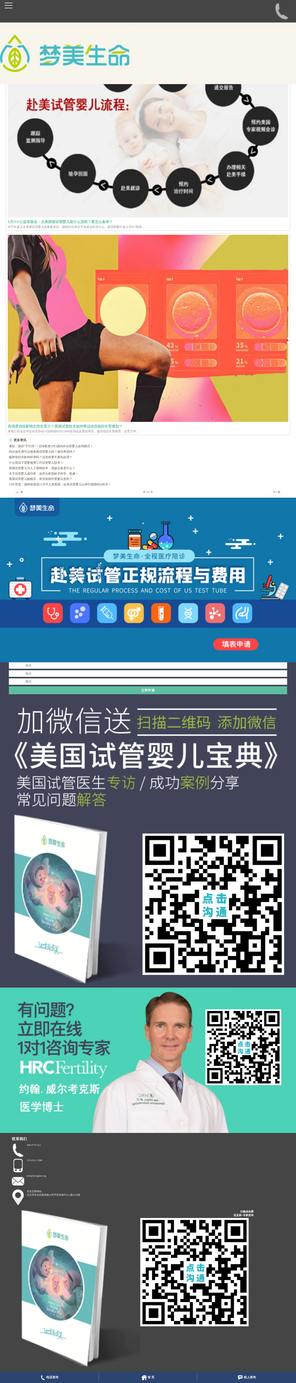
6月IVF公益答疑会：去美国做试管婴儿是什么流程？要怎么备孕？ (60, 222)
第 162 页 (148, 491)
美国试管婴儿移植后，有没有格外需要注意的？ (40, 478)
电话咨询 (49, 1377)
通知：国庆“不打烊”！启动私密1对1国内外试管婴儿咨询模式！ (51, 446)
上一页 (19, 492)
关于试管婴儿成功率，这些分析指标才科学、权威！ (43, 473)
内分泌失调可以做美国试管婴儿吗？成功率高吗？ (42, 451)
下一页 (276, 492)
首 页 (147, 1377)
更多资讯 (20, 440)
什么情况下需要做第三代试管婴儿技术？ (36, 462)
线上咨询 (246, 1377)
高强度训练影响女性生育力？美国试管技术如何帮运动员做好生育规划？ (65, 426)
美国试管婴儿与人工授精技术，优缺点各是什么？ (42, 468)
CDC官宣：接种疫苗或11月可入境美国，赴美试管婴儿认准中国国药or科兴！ (60, 484)
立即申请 (148, 690)
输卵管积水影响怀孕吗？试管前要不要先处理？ (40, 457)
